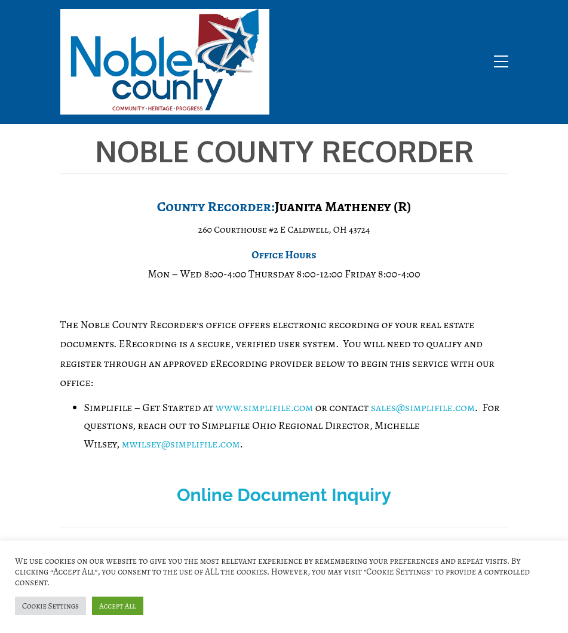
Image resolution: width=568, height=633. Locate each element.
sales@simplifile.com (423, 407)
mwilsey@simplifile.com (181, 444)
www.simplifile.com (264, 407)
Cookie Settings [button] (50, 606)
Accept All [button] (117, 606)
